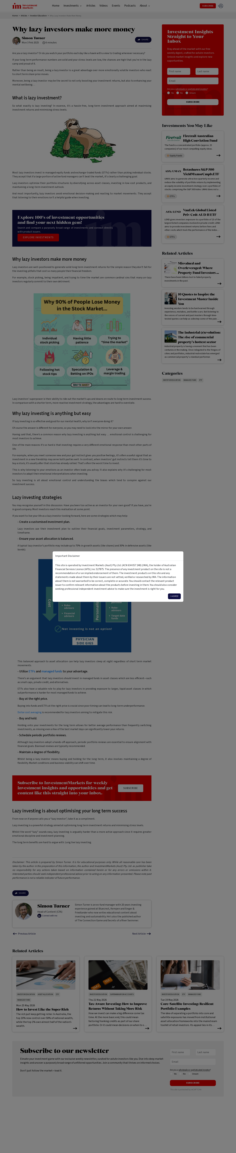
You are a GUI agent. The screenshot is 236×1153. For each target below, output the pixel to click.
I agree (174, 596)
